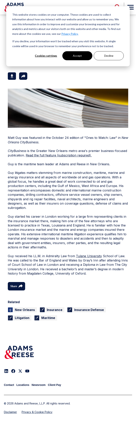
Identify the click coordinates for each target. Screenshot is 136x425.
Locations (22, 384)
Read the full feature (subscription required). (59, 155)
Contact (9, 384)
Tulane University (89, 256)
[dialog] (68, 36)
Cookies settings (46, 55)
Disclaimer (10, 412)
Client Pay (54, 384)
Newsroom (39, 384)
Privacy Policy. (69, 33)
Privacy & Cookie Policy (37, 412)
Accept (77, 55)
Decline (108, 55)
